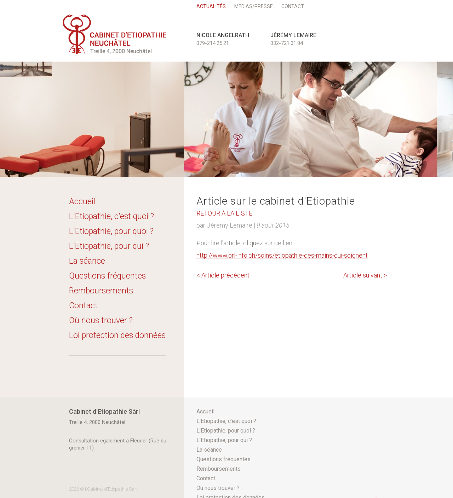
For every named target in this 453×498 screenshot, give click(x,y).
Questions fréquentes (107, 276)
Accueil (82, 201)
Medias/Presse (253, 6)
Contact (292, 6)
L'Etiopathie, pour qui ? (109, 246)
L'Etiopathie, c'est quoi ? (111, 216)
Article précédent (223, 275)
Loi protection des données (117, 335)
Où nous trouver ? (101, 320)
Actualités (211, 6)
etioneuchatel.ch (114, 34)
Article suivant (365, 275)
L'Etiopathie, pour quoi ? (111, 231)
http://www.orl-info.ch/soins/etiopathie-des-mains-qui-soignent (282, 255)
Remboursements (101, 291)
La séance (87, 261)
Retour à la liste (224, 213)
